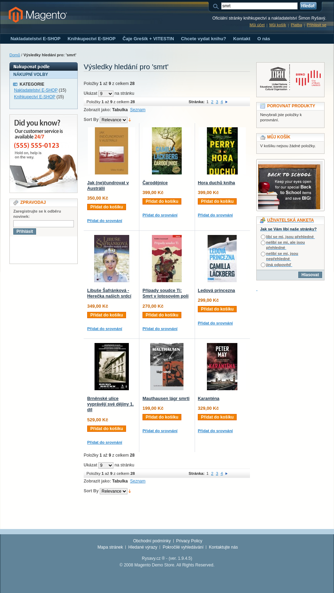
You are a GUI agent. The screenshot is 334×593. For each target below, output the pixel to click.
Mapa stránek (110, 547)
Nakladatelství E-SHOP (36, 90)
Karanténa (209, 398)
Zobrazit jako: (97, 109)
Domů (14, 55)
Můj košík (277, 25)
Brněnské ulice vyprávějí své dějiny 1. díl (110, 404)
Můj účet (257, 25)
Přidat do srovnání (104, 221)
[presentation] (63, 250)
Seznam (138, 109)
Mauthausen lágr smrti (165, 398)
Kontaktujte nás (223, 547)
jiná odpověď (278, 265)
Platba (296, 25)
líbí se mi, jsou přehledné (290, 237)
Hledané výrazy (143, 547)
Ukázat (90, 93)
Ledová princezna (216, 290)
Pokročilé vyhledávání (183, 547)
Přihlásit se (316, 25)
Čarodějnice (155, 182)
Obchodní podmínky (152, 540)
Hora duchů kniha (216, 182)
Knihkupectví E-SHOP (34, 96)
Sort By (91, 119)
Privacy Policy (189, 540)
